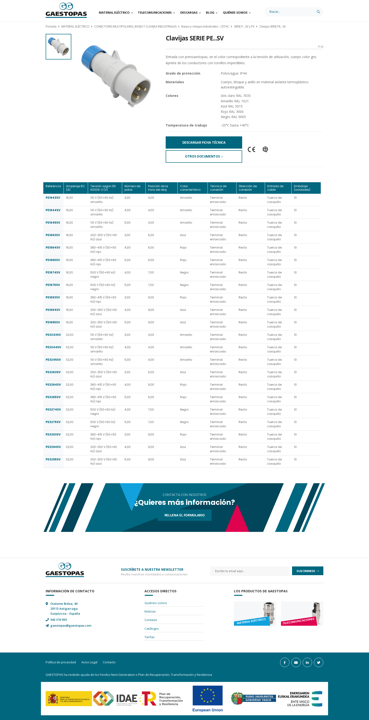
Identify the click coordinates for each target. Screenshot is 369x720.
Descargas (189, 12)
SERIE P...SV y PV (244, 26)
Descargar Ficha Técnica (204, 142)
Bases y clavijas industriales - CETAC (205, 26)
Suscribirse (306, 571)
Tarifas (149, 637)
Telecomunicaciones (155, 12)
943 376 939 (58, 619)
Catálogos (151, 628)
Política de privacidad (61, 662)
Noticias (150, 611)
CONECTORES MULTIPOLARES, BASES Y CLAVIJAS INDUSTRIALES (135, 26)
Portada (51, 26)
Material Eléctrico (114, 12)
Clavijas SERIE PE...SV (272, 26)
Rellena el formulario (184, 515)
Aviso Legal (89, 662)
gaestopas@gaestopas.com (70, 625)
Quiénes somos (235, 12)
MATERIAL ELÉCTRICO (75, 26)
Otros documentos (202, 156)
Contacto (150, 620)
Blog (210, 12)
